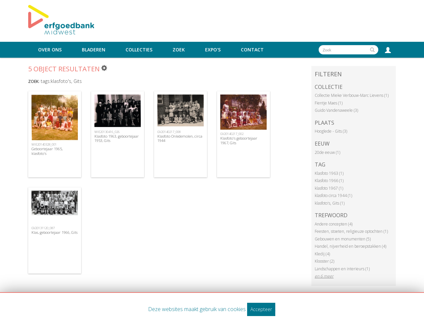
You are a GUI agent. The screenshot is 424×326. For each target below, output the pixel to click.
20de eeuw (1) (327, 152)
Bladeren (93, 49)
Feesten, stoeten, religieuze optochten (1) (351, 231)
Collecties (139, 49)
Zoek (179, 49)
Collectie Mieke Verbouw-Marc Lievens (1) (352, 95)
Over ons (50, 49)
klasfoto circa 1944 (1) (333, 195)
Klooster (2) (324, 261)
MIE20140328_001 (44, 144)
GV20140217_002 (231, 134)
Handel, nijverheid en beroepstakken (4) (350, 246)
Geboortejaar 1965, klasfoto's (47, 151)
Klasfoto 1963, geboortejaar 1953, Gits (116, 138)
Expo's (213, 49)
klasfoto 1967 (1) (329, 188)
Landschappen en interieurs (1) (342, 269)
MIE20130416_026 (107, 132)
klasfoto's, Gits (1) (329, 203)
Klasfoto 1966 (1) (329, 180)
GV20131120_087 (43, 228)
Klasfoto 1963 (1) (329, 173)
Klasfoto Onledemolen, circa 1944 (179, 138)
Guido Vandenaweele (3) (336, 110)
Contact (252, 49)
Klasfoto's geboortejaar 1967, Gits (238, 140)
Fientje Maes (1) (329, 103)
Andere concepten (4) (333, 224)
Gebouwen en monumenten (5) (343, 239)
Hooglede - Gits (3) (331, 131)
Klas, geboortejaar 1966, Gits (54, 232)
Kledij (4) (322, 254)
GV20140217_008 (169, 132)
